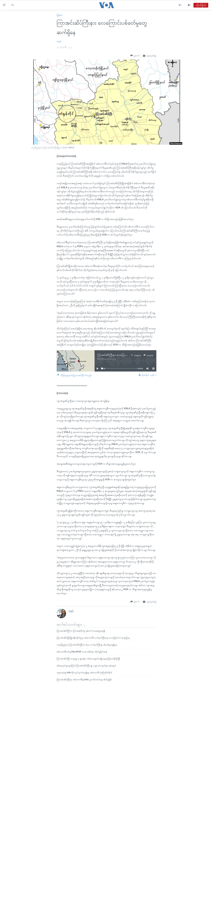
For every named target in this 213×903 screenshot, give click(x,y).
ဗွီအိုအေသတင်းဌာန (108, 359)
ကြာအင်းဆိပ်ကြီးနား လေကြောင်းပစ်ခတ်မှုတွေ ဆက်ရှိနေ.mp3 (125, 355)
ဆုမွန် (59, 41)
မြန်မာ (59, 15)
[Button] (134, 55)
